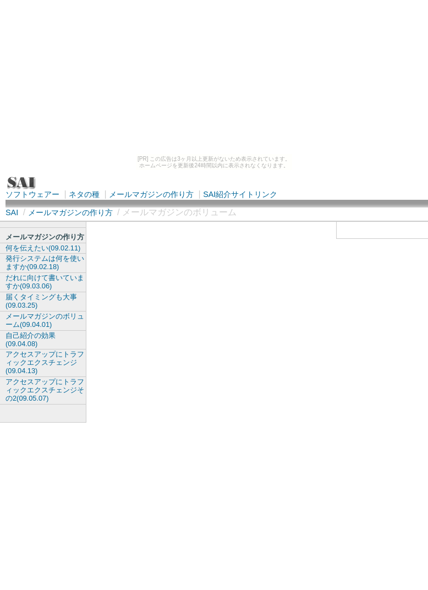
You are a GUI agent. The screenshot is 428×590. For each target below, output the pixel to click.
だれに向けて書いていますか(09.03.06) (45, 282)
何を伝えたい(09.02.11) (43, 248)
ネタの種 (84, 194)
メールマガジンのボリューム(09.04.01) (45, 320)
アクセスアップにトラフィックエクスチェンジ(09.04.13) (45, 362)
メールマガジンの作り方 (151, 194)
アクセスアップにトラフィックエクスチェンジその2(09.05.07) (45, 390)
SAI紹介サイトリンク (240, 194)
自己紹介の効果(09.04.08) (31, 339)
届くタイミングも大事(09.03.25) (41, 301)
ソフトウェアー (32, 194)
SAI (12, 212)
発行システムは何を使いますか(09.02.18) (45, 262)
